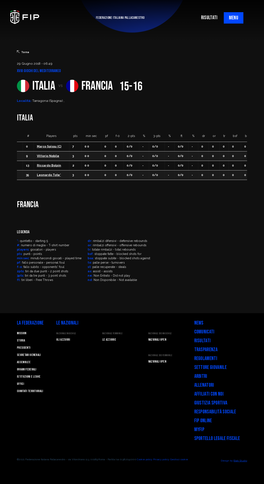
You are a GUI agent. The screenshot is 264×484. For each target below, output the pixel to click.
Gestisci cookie (179, 459)
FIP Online (203, 420)
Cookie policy (144, 459)
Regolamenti (205, 358)
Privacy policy (161, 459)
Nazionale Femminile (112, 333)
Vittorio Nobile (48, 156)
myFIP (199, 429)
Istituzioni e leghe (28, 377)
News (199, 323)
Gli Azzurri (63, 340)
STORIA (21, 340)
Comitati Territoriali (30, 391)
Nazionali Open (157, 340)
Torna (23, 52)
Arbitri (200, 376)
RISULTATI (209, 17)
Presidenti (23, 348)
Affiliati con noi (209, 394)
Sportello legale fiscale (217, 438)
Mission (21, 333)
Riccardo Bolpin (49, 165)
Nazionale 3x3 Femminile (160, 355)
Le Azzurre (109, 340)
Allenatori (204, 385)
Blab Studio (240, 460)
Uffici (20, 384)
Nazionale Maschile (66, 333)
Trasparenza (206, 349)
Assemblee (24, 362)
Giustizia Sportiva (210, 403)
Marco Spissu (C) (49, 146)
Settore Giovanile (210, 367)
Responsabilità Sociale (215, 412)
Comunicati (204, 332)
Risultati (202, 341)
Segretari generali (29, 355)
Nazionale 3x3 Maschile (160, 333)
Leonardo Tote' (49, 175)
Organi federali (26, 369)
